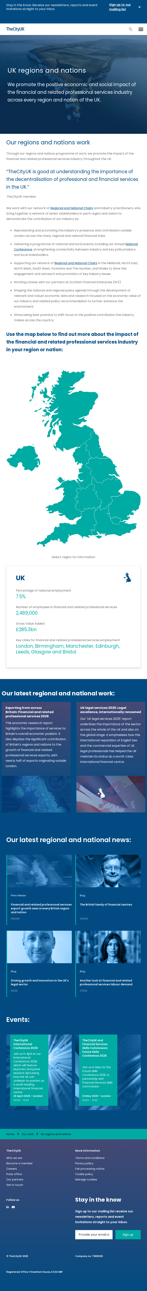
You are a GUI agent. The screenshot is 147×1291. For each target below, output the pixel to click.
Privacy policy (84, 1163)
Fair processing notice (90, 1169)
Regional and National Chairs (71, 208)
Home (10, 1134)
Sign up (128, 1234)
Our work (27, 1134)
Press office (14, 1174)
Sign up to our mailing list (120, 7)
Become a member (19, 1163)
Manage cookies (86, 1179)
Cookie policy (84, 1174)
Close (139, 7)
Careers (11, 1169)
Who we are (14, 1158)
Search (130, 29)
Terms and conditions (90, 1158)
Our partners (14, 1179)
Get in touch (14, 1185)
